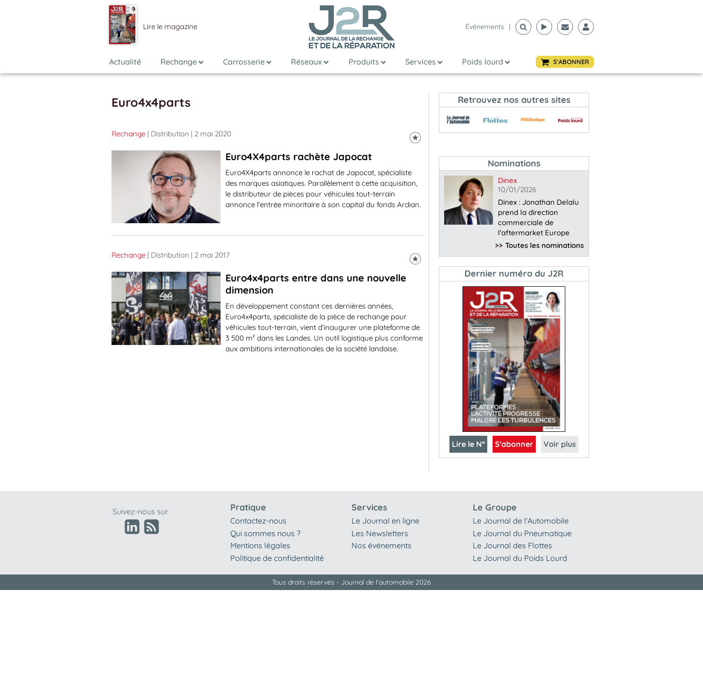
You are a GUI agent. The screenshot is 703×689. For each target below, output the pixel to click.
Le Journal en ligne (385, 520)
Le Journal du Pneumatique (522, 533)
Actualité (125, 61)
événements (484, 26)
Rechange (182, 61)
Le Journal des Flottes (512, 545)
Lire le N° (468, 444)
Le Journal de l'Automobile (521, 520)
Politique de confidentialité (277, 558)
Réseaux (310, 61)
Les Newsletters (380, 533)
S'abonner (514, 444)
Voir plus (559, 444)
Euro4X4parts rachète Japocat (298, 156)
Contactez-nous (258, 520)
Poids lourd (486, 61)
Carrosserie (247, 61)
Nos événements (382, 545)
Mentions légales (260, 545)
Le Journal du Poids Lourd (520, 558)
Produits (367, 61)
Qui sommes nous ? (265, 533)
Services (424, 61)
